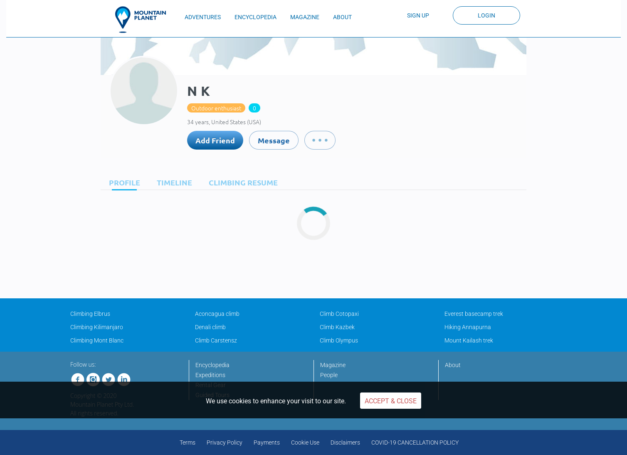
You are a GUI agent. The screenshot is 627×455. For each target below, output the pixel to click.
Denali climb (210, 327)
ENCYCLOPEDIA (255, 17)
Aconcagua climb (217, 313)
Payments (267, 442)
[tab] (122, 182)
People (329, 375)
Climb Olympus (339, 340)
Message (274, 140)
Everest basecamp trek (473, 313)
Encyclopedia (212, 365)
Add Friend (215, 140)
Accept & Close (391, 401)
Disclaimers (345, 442)
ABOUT (342, 17)
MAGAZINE (304, 17)
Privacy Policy (224, 442)
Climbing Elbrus (90, 313)
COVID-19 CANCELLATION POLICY (415, 442)
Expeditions (210, 375)
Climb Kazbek (337, 327)
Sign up (418, 15)
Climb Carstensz (216, 340)
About (453, 365)
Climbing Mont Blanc (96, 340)
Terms (187, 442)
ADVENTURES (203, 17)
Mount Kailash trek (468, 340)
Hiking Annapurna (467, 327)
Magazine (333, 365)
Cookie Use (305, 442)
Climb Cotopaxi (339, 313)
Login (486, 15)
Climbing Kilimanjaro (96, 327)
